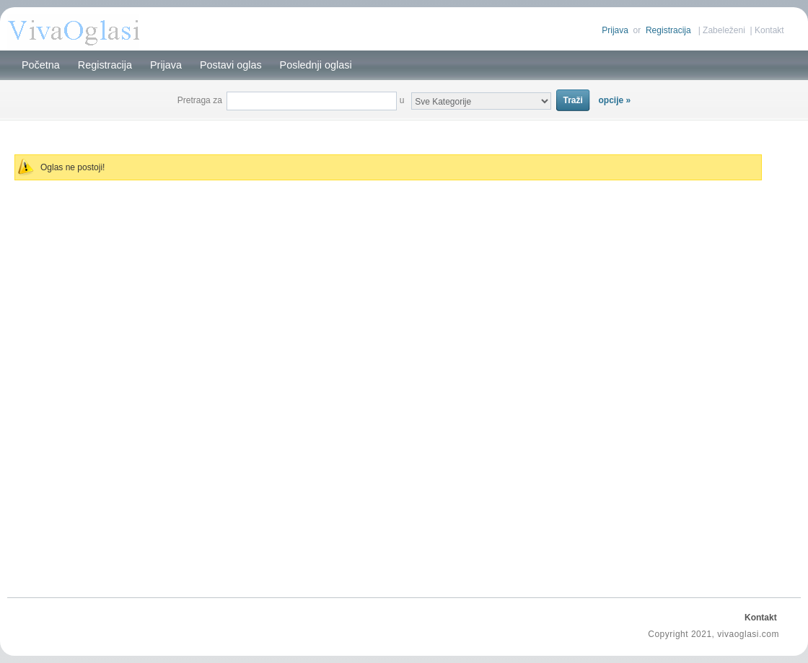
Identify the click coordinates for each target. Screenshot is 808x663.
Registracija (668, 30)
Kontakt (769, 30)
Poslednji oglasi (316, 65)
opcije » (615, 100)
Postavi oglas (231, 65)
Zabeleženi (724, 30)
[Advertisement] (404, 128)
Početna (41, 65)
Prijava (615, 30)
